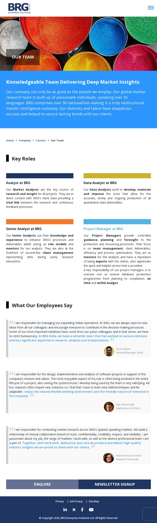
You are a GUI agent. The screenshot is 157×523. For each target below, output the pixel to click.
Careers (41, 140)
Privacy (60, 501)
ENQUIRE (42, 484)
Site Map (94, 501)
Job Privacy (76, 501)
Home (10, 140)
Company (25, 140)
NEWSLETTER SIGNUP (115, 484)
